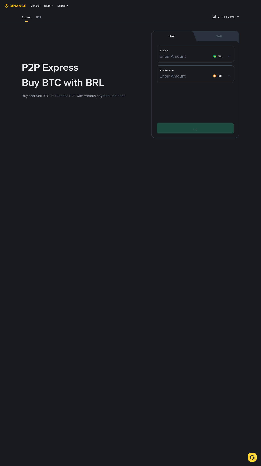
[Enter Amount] (186, 56)
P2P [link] (39, 17)
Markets (35, 5)
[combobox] (222, 56)
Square (62, 5)
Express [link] (27, 17)
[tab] (27, 17)
